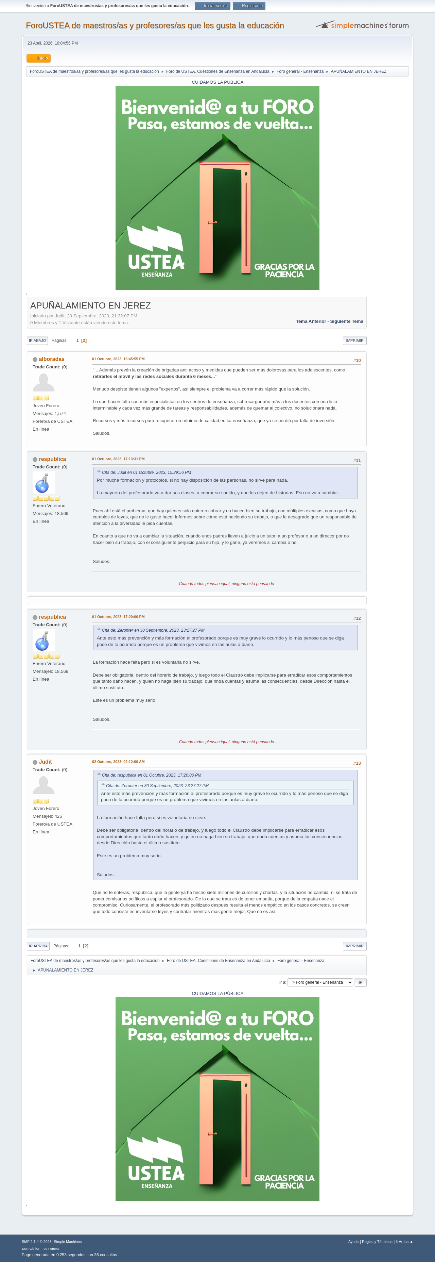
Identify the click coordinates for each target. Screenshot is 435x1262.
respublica (52, 459)
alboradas (52, 359)
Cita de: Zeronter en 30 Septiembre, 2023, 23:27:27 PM (153, 630)
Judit (45, 762)
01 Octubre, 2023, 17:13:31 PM (118, 459)
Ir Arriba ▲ (404, 1242)
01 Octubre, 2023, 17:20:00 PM (118, 617)
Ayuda (353, 1242)
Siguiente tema (346, 321)
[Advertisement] (387, 401)
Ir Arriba (38, 946)
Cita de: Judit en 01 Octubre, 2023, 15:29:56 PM (146, 472)
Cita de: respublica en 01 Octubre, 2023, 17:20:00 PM (151, 775)
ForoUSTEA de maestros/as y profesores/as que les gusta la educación (155, 25)
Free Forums (49, 1248)
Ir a (282, 982)
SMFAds (28, 1248)
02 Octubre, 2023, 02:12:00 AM (118, 762)
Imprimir (355, 340)
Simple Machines (68, 1242)
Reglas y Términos (377, 1242)
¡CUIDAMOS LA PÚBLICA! (217, 82)
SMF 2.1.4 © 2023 (37, 1242)
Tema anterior (311, 321)
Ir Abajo (37, 340)
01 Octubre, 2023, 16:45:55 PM (118, 359)
